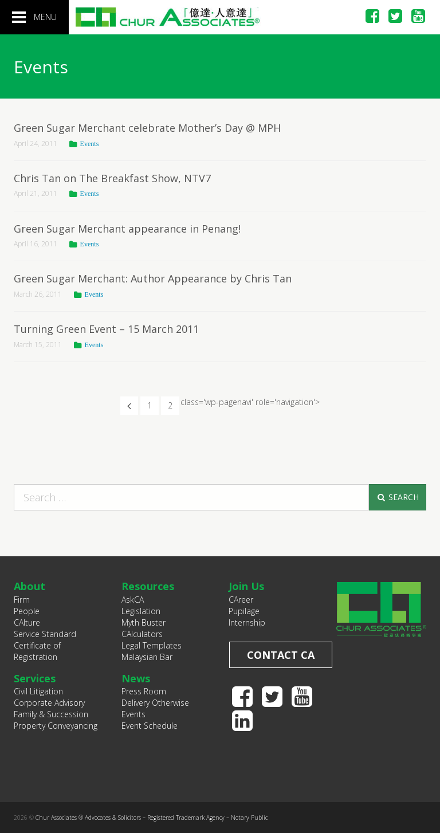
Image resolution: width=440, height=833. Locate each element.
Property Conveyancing (55, 725)
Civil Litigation (38, 691)
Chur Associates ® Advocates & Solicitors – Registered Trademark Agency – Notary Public (152, 818)
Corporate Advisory (49, 702)
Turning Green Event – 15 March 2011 (106, 329)
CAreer (241, 599)
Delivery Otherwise (155, 702)
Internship (247, 622)
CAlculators (142, 633)
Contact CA (281, 655)
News (135, 678)
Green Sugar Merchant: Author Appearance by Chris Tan (153, 278)
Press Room (143, 691)
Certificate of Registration (37, 651)
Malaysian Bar (146, 656)
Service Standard (45, 633)
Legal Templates (151, 645)
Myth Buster (143, 622)
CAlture (27, 622)
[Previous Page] (129, 405)
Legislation (140, 611)
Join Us (246, 586)
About (29, 586)
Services (35, 678)
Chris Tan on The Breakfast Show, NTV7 (112, 178)
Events (89, 144)
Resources (147, 586)
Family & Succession (51, 714)
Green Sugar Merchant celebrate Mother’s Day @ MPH (147, 128)
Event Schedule (149, 725)
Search (397, 497)
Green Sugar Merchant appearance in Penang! (127, 228)
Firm (22, 599)
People (27, 611)
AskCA (132, 599)
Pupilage (244, 611)
